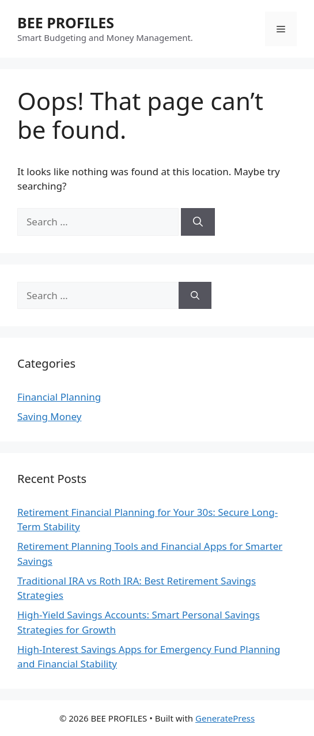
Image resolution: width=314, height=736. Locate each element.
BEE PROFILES (65, 22)
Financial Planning (59, 396)
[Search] (198, 222)
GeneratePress (225, 718)
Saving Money (49, 416)
